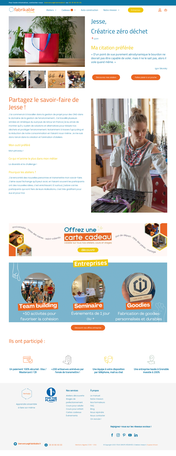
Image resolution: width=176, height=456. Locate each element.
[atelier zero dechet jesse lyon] (37, 79)
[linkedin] (136, 435)
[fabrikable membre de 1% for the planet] (51, 388)
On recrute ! (95, 419)
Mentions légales (81, 445)
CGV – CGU (93, 445)
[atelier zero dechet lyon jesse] (17, 79)
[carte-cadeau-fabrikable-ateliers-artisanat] (88, 224)
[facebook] (112, 435)
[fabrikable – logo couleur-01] (26, 388)
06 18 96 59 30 (55, 445)
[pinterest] (124, 435)
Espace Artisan (152, 445)
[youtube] (130, 435)
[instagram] (118, 435)
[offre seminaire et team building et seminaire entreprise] (88, 257)
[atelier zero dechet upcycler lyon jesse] (76, 79)
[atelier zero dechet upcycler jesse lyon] (56, 79)
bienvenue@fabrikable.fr (29, 443)
